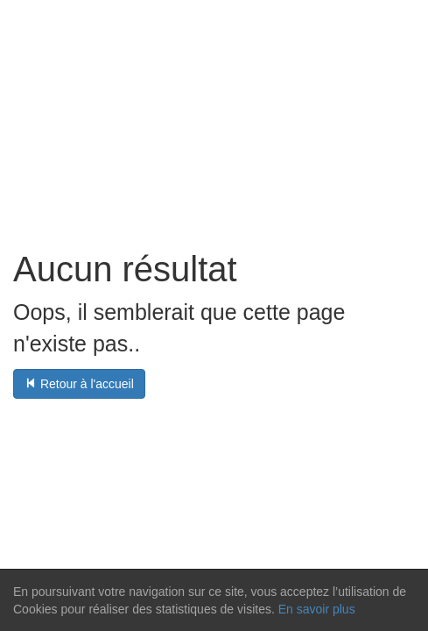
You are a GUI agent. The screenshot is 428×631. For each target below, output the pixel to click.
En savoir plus (316, 609)
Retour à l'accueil (79, 384)
